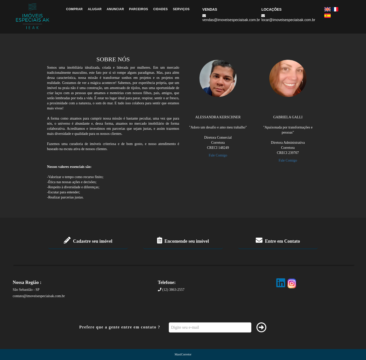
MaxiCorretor (183, 354)
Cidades (160, 9)
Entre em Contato (278, 241)
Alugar (95, 9)
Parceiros (138, 9)
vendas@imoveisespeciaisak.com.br (231, 18)
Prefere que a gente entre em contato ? (119, 327)
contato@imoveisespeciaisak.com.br (39, 296)
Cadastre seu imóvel (88, 241)
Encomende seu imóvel (183, 241)
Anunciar (115, 9)
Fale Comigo (218, 155)
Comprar (74, 9)
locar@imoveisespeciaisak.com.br (288, 18)
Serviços (181, 9)
